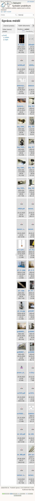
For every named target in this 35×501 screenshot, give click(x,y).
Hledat (16, 15)
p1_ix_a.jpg (21, 270)
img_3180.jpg (21, 167)
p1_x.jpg (21, 290)
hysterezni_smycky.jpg (25, 106)
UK (2, 12)
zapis (6, 39)
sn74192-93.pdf (22, 413)
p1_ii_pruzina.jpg (23, 250)
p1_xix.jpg (21, 311)
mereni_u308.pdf (23, 229)
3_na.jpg (21, 44)
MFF (5, 12)
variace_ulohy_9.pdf (24, 475)
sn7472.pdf (21, 393)
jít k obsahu (31, 1)
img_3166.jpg (21, 147)
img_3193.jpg (21, 188)
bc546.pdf (21, 65)
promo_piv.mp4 (22, 372)
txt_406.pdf (21, 454)
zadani (7, 37)
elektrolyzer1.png (23, 85)
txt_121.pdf (21, 434)
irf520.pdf (21, 208)
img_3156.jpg (21, 126)
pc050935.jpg (21, 331)
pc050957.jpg (21, 352)
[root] (5, 35)
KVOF (9, 12)
